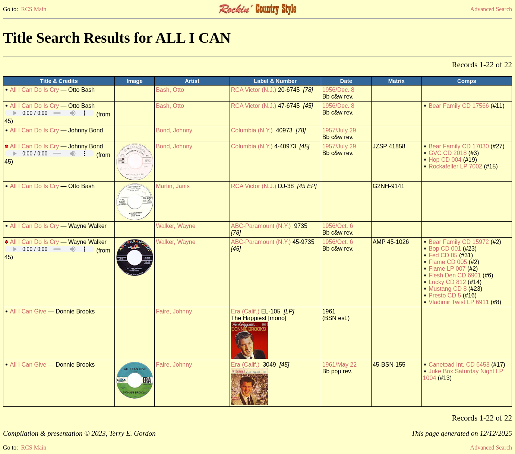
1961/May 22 (339, 364)
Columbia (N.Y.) (252, 130)
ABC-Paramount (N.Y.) (261, 226)
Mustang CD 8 (448, 289)
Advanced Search (491, 9)
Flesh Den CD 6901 (455, 275)
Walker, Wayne (175, 226)
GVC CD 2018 (448, 153)
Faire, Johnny (174, 311)
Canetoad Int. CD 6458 (459, 364)
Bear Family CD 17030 (459, 146)
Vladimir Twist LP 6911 (459, 302)
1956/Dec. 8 (338, 90)
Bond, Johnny (174, 130)
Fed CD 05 (443, 255)
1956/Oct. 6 (337, 226)
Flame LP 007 (447, 268)
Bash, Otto (170, 90)
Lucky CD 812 (447, 282)
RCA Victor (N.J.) (254, 90)
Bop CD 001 (445, 248)
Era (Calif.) (245, 311)
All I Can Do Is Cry (34, 90)
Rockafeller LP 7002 (455, 166)
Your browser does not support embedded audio (49, 113)
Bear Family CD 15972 (459, 242)
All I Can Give (28, 311)
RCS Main (33, 9)
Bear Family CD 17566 (459, 106)
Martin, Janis (173, 186)
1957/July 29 (339, 130)
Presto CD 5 (445, 295)
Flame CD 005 (448, 262)
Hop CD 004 (445, 160)
